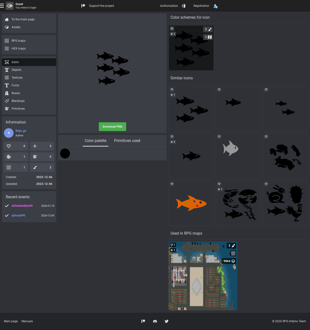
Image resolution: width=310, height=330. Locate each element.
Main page (11, 321)
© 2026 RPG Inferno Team (289, 321)
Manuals (27, 321)
